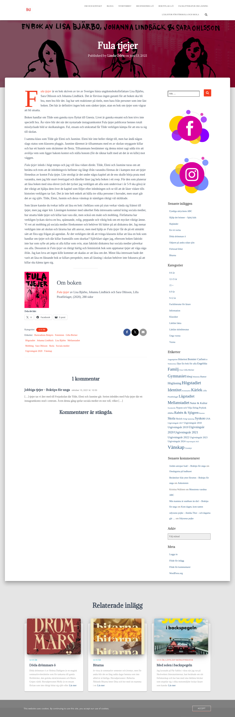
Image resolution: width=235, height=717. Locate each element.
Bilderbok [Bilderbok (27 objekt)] (182, 359)
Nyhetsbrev (124, 6)
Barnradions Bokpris (43, 335)
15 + (171, 285)
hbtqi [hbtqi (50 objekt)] (189, 376)
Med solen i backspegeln (174, 665)
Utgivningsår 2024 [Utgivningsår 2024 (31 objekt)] (177, 441)
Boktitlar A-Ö (166, 6)
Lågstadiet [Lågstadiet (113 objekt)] (186, 396)
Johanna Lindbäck (45, 340)
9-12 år (172, 298)
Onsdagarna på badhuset (180, 471)
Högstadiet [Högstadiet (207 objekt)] (191, 382)
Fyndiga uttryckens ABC (180, 211)
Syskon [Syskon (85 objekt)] (200, 418)
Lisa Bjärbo (60, 340)
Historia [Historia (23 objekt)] (196, 377)
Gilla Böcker (72, 335)
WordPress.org (176, 573)
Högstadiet (30, 340)
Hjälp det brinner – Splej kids (182, 217)
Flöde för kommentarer (180, 567)
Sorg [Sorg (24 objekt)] (185, 419)
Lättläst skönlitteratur (179, 329)
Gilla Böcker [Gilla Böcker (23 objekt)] (189, 370)
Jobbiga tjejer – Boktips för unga (47, 390)
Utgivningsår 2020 (33, 351)
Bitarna (172, 255)
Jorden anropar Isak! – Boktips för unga (187, 466)
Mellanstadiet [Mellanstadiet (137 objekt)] (178, 402)
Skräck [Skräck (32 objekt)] (179, 418)
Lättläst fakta (175, 323)
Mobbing (29, 346)
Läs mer (72, 685)
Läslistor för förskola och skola (180, 14)
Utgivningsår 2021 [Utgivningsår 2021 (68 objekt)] (186, 432)
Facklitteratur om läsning (193, 6)
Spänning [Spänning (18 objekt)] (191, 419)
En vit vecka (175, 230)
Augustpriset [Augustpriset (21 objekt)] (173, 359)
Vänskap (48, 351)
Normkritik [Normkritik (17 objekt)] (172, 408)
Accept (201, 708)
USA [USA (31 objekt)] (208, 418)
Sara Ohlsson (41, 346)
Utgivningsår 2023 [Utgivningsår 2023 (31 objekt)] (199, 437)
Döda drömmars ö (177, 236)
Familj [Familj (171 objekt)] (173, 369)
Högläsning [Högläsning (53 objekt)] (174, 383)
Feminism (59, 335)
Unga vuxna (174, 336)
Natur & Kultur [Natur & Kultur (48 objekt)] (198, 403)
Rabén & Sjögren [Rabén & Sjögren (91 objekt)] (186, 413)
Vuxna (172, 342)
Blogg (110, 6)
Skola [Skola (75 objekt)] (171, 418)
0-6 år (172, 273)
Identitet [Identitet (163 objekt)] (175, 390)
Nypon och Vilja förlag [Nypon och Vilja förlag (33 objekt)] (187, 407)
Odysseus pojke (186, 518)
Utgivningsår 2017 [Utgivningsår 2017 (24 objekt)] (175, 423)
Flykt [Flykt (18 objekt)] (181, 370)
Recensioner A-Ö (145, 6)
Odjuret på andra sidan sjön (182, 242)
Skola (51, 346)
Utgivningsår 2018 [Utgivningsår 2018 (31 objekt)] (193, 423)
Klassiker (173, 317)
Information (174, 310)
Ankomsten (183, 483)
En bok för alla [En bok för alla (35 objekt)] (189, 363)
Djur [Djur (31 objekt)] (179, 363)
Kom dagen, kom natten (192, 507)
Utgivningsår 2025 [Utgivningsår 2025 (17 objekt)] (192, 441)
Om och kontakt (93, 6)
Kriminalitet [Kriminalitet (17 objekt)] (186, 391)
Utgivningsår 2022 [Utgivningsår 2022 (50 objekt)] (178, 437)
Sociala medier (63, 346)
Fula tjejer (46, 91)
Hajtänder (173, 224)
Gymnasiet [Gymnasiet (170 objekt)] (177, 376)
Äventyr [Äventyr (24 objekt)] (188, 448)
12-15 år (42, 330)
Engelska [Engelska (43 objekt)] (202, 363)
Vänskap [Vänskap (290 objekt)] (176, 447)
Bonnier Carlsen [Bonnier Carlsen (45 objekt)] (197, 359)
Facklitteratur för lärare (180, 304)
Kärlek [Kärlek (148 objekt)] (196, 390)
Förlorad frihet (176, 249)
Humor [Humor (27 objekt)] (203, 376)
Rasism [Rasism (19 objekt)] (201, 413)
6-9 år (172, 292)
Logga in (173, 554)
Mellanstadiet (74, 340)
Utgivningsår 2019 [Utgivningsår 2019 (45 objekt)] (178, 427)
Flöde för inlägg (176, 561)
